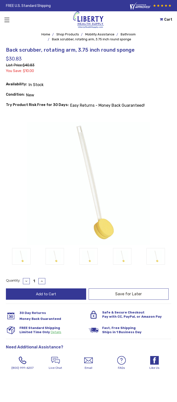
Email (88, 363)
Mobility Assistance (99, 34)
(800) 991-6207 (22, 363)
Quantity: (13, 280)
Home (45, 34)
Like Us (154, 363)
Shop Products (67, 34)
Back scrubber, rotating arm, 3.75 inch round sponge (91, 39)
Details (56, 332)
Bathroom (128, 34)
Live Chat (55, 363)
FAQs (121, 363)
